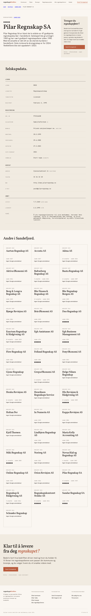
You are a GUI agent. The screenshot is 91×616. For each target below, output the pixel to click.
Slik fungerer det (56, 598)
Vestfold (10, 7)
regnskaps (9, 2)
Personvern (75, 598)
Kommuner (24, 2)
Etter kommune (35, 595)
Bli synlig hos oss (77, 595)
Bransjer (37, 2)
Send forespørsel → (72, 47)
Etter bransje (35, 600)
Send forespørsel (82, 2)
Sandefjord (18, 7)
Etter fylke (34, 598)
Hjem (4, 7)
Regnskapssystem (47, 2)
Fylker (31, 2)
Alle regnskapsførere (60, 2)
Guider (70, 2)
